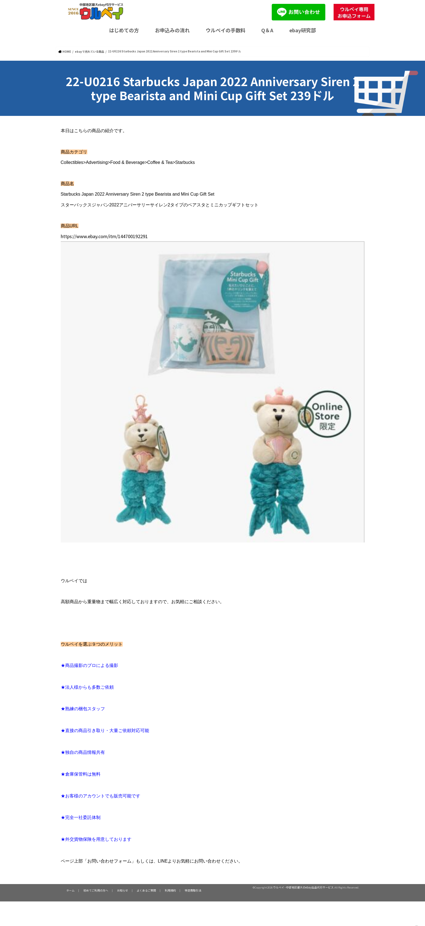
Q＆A (267, 30)
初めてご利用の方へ (93, 890)
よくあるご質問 (141, 890)
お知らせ (118, 890)
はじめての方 (124, 30)
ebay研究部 (302, 30)
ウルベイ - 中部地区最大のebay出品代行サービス (303, 887)
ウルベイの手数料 (226, 30)
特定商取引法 (184, 890)
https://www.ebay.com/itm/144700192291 (125, 235)
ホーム (70, 890)
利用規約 (163, 890)
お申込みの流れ (172, 30)
